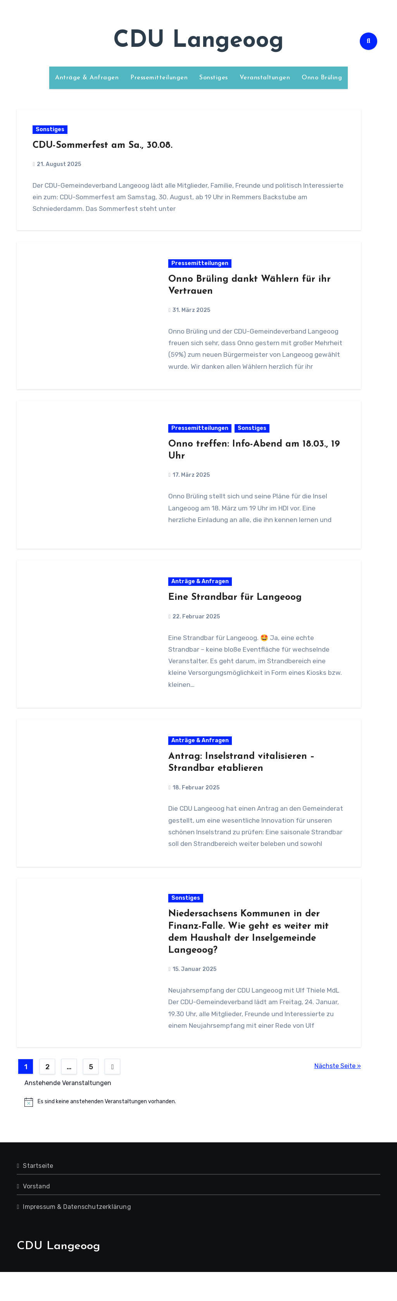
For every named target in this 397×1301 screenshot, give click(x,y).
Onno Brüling (322, 78)
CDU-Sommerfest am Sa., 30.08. (104, 147)
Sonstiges (213, 78)
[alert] (202, 1131)
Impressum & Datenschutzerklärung (77, 1235)
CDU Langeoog (198, 41)
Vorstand (36, 1215)
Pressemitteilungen (159, 78)
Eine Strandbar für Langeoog (235, 609)
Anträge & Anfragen (87, 78)
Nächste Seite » (337, 1095)
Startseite (38, 1194)
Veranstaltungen (265, 78)
